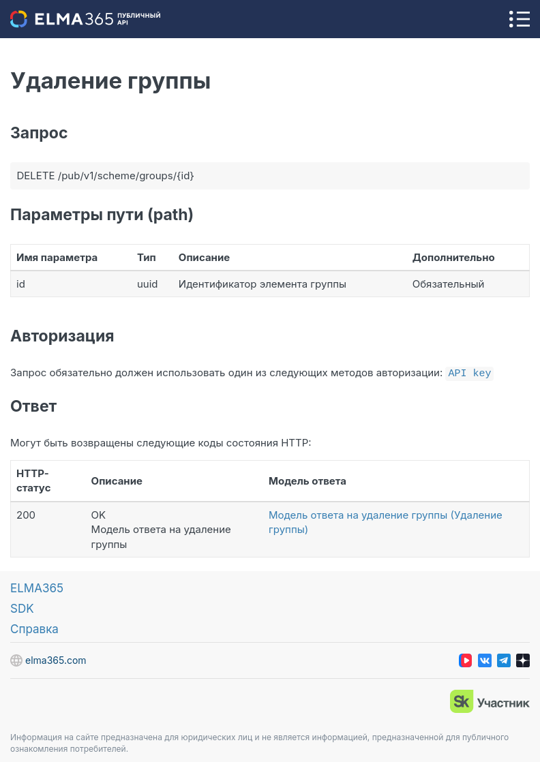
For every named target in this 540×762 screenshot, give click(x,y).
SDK (22, 607)
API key (469, 372)
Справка (34, 628)
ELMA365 (36, 587)
